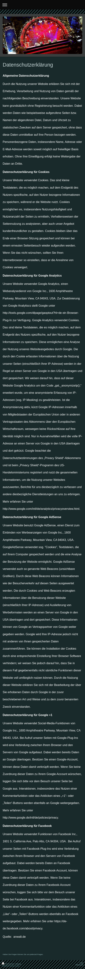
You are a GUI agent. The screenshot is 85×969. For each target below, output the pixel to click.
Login (81, 963)
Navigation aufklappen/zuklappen (42, 5)
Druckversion (8, 964)
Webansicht (79, 965)
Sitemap (18, 964)
